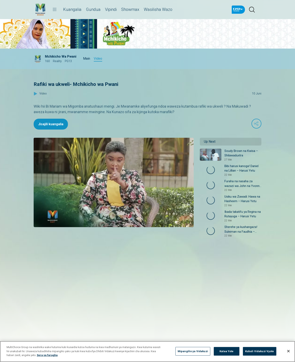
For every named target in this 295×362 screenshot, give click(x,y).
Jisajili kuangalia (50, 124)
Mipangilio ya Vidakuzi (193, 351)
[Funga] (288, 351)
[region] (147, 351)
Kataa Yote (226, 351)
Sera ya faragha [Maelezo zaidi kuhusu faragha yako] (47, 355)
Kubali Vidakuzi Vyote (259, 351)
